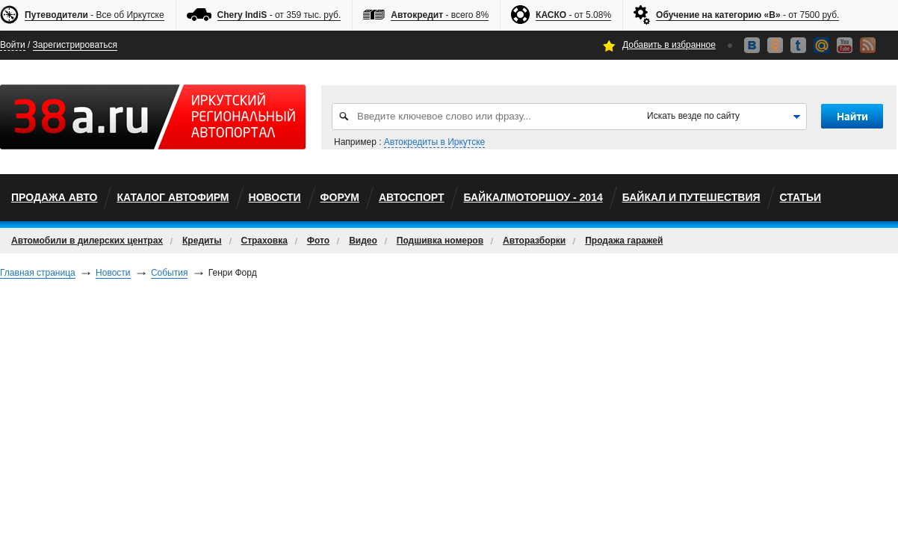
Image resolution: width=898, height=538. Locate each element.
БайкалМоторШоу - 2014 (532, 197)
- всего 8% (440, 15)
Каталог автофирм (173, 197)
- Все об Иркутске (94, 15)
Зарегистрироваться (75, 45)
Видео (363, 240)
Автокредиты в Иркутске (434, 142)
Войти (12, 45)
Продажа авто (54, 197)
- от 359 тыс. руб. (279, 15)
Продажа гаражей (624, 240)
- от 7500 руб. (747, 15)
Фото (318, 240)
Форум (340, 197)
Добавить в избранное (669, 45)
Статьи (801, 197)
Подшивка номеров (440, 240)
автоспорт (412, 197)
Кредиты (201, 240)
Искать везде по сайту (693, 116)
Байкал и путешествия (691, 197)
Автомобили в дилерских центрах (87, 240)
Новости (275, 197)
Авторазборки (534, 240)
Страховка (264, 240)
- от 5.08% (573, 15)
